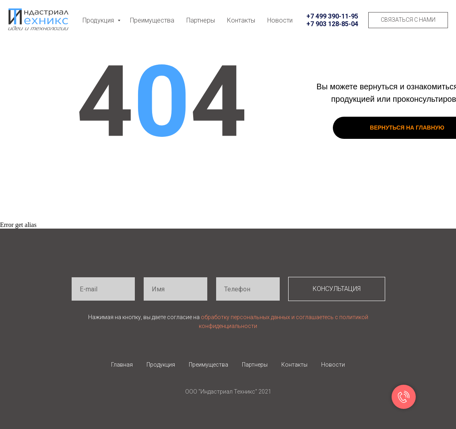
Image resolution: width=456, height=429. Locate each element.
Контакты (241, 20)
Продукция (99, 20)
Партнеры (200, 20)
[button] (408, 20)
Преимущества (152, 20)
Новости (280, 20)
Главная (122, 364)
